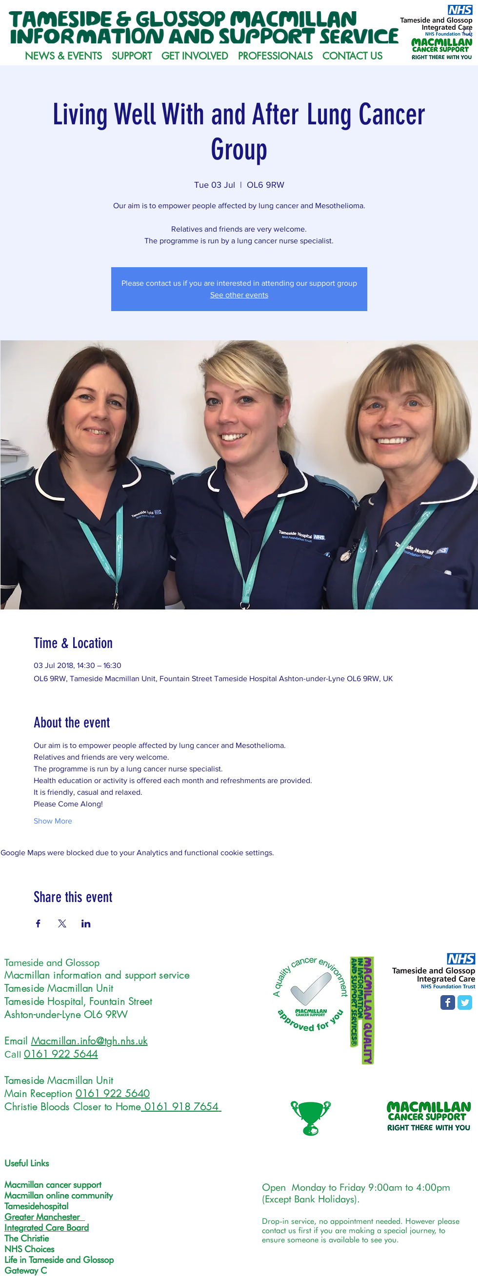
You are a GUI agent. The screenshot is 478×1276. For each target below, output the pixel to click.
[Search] (468, 32)
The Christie (26, 1238)
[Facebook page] (447, 1002)
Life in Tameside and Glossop (59, 1260)
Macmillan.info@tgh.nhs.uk (89, 1040)
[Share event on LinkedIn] (86, 923)
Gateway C (25, 1270)
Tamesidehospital (36, 1206)
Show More (53, 821)
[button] (132, 56)
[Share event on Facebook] (38, 923)
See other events (239, 295)
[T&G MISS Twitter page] (465, 1002)
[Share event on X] (62, 923)
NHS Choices (29, 1249)
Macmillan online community (58, 1195)
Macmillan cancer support (52, 1184)
